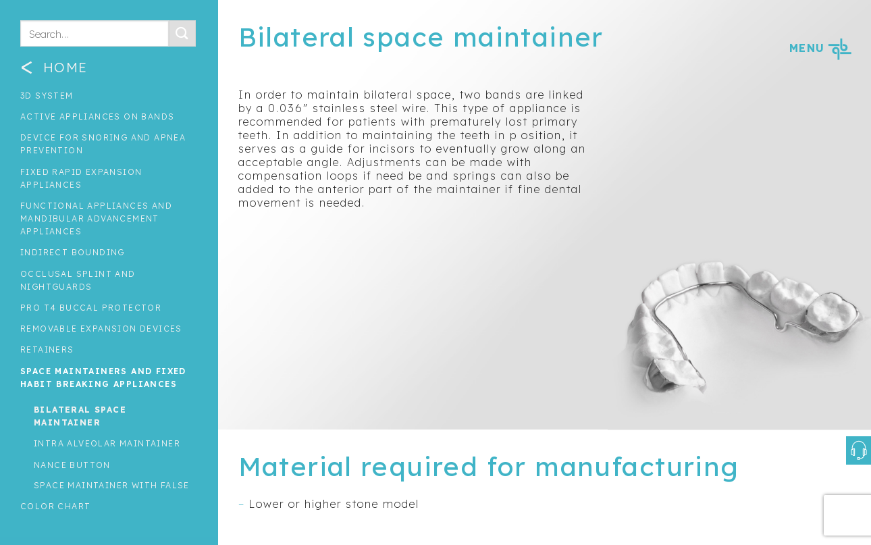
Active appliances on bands (97, 116)
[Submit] (182, 33)
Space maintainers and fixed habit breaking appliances (103, 377)
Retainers (47, 349)
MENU (820, 48)
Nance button (72, 465)
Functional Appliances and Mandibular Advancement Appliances (96, 218)
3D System (47, 95)
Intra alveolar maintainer (107, 443)
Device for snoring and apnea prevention (103, 143)
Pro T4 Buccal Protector (90, 308)
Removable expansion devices (101, 328)
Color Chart (55, 506)
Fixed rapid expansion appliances (81, 178)
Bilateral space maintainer (80, 416)
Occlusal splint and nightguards (78, 280)
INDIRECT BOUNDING (72, 252)
